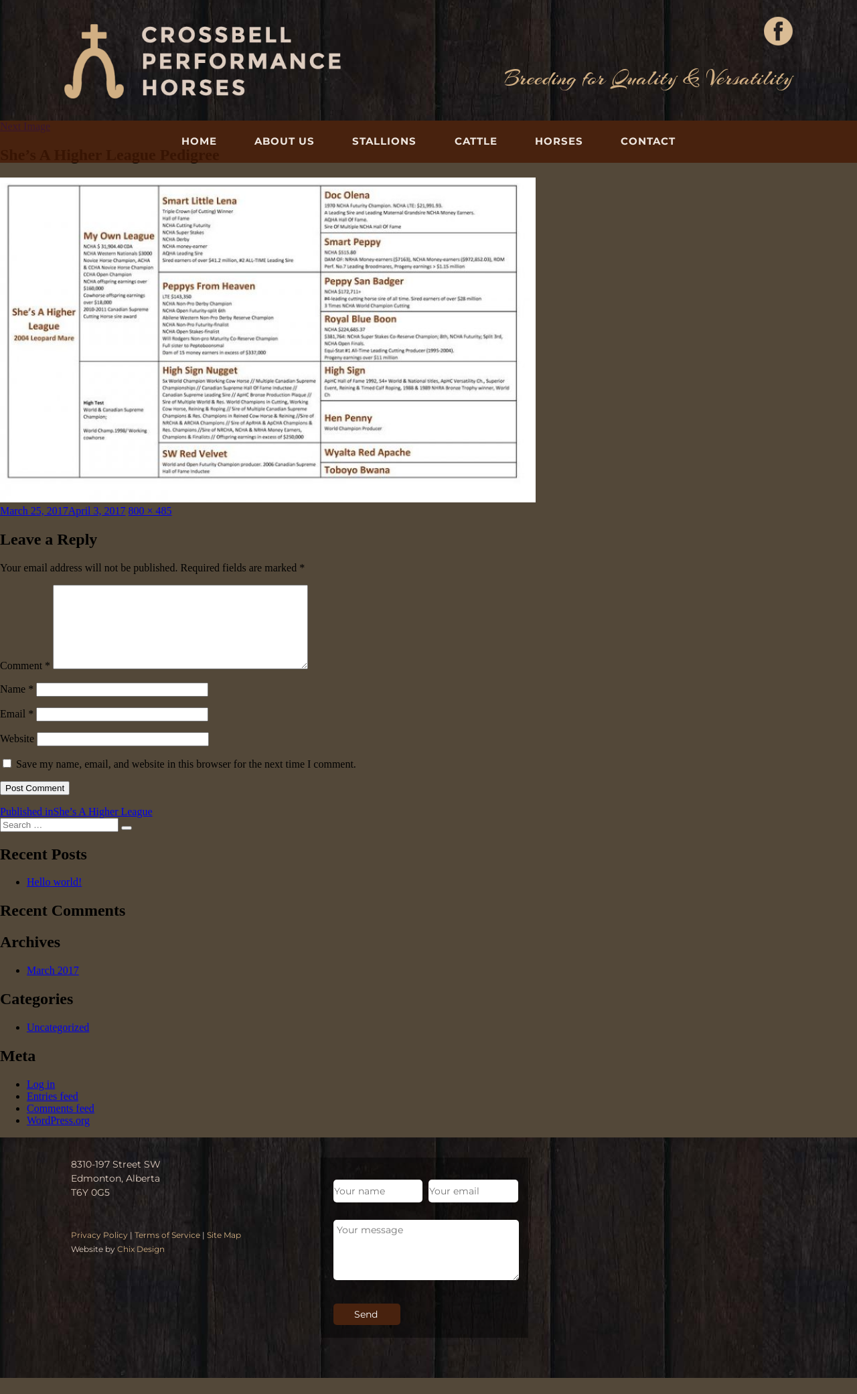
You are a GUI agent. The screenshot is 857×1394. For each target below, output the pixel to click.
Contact (648, 141)
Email (16, 730)
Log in (41, 1100)
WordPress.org (58, 1136)
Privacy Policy (99, 1251)
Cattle (476, 141)
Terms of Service (167, 1251)
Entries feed (52, 1112)
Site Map (224, 1251)
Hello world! (54, 898)
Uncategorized (58, 1043)
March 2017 (53, 986)
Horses (559, 141)
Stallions (384, 141)
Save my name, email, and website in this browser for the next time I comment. (186, 780)
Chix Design (141, 1265)
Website (17, 754)
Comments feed (60, 1124)
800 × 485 (150, 510)
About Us (284, 141)
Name (16, 705)
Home (199, 141)
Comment (25, 681)
